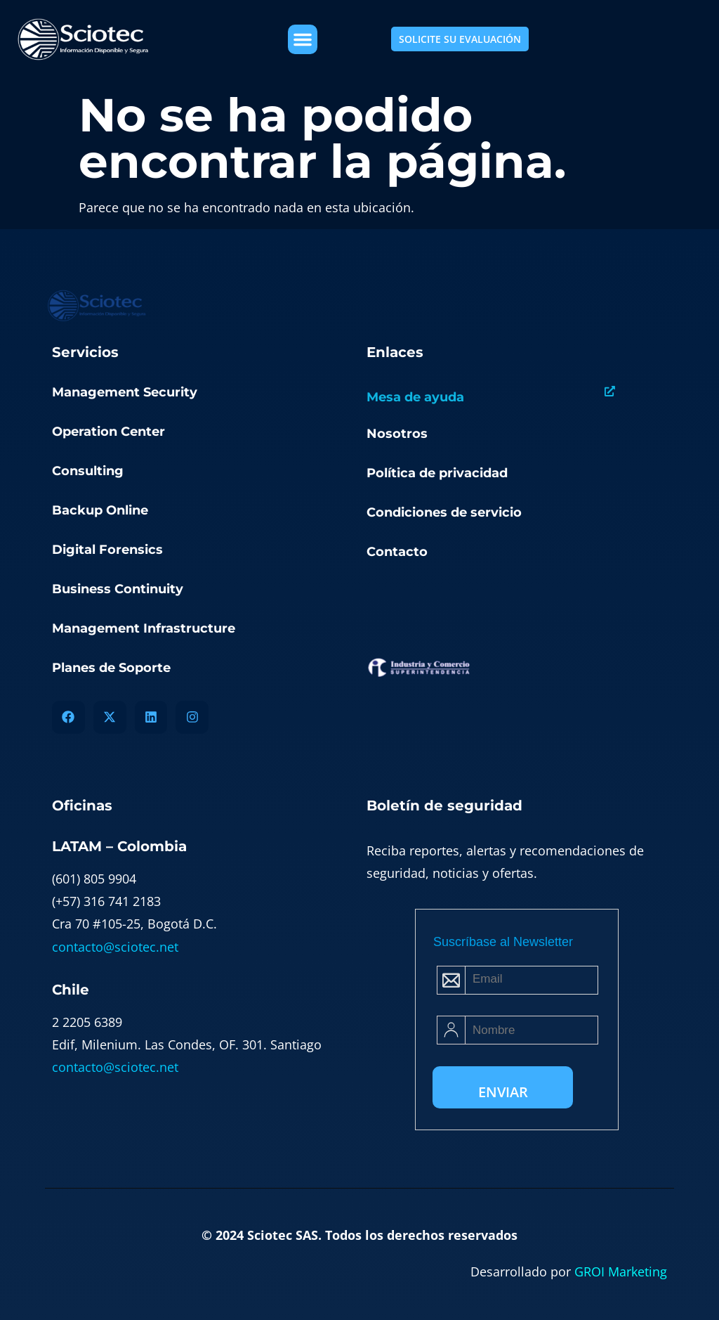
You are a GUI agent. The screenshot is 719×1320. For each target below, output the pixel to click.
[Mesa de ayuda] (610, 391)
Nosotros (397, 433)
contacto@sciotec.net (115, 946)
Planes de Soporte (111, 667)
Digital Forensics (107, 549)
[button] (302, 39)
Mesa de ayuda (415, 397)
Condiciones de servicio (444, 512)
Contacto (397, 551)
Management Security (124, 392)
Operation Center (108, 431)
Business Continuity (117, 589)
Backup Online (100, 510)
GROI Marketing (620, 1271)
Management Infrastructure (143, 628)
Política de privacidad (437, 473)
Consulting (88, 471)
